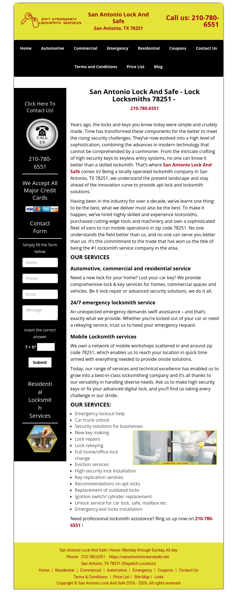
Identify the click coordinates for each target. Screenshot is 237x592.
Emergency (117, 48)
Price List (136, 66)
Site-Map (142, 577)
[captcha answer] (46, 347)
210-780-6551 (205, 21)
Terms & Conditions (90, 577)
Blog (158, 66)
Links (159, 577)
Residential (149, 48)
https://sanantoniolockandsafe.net (139, 557)
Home (25, 48)
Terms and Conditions (95, 66)
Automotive (52, 48)
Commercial (85, 48)
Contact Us (206, 48)
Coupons (177, 48)
